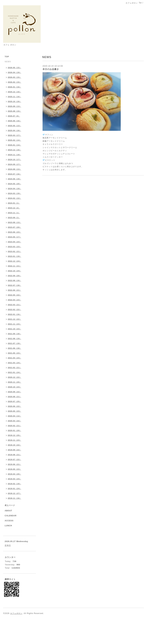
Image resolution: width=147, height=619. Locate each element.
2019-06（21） (14, 464)
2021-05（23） (14, 353)
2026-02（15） (14, 82)
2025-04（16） (14, 130)
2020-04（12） (14, 416)
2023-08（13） (14, 222)
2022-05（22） (14, 295)
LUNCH (8, 526)
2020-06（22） (14, 406)
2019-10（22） (14, 445)
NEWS (8, 62)
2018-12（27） (14, 493)
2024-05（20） (14, 184)
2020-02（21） (14, 426)
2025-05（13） (14, 126)
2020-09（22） (14, 392)
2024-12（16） (14, 150)
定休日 (8, 545)
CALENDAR (10, 516)
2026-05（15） (14, 68)
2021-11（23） (14, 324)
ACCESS (9, 521)
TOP (7, 57)
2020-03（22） (14, 421)
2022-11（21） (14, 266)
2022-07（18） (14, 285)
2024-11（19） (14, 155)
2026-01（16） (14, 87)
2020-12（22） (14, 377)
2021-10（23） (14, 329)
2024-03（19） (14, 193)
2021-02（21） (14, 367)
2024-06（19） (14, 179)
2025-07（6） (14, 116)
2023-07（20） (14, 227)
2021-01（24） (14, 372)
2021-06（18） (14, 348)
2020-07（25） (14, 401)
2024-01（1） (14, 203)
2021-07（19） (14, 343)
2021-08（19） (14, 338)
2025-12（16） (14, 92)
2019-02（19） (14, 484)
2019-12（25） (14, 435)
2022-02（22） (14, 309)
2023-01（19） (14, 256)
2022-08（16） (14, 280)
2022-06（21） (14, 290)
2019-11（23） (14, 440)
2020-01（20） (14, 430)
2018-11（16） (14, 498)
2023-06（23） (14, 232)
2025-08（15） (14, 111)
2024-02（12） (14, 198)
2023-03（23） (14, 247)
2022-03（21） (14, 305)
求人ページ (10, 505)
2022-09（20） (14, 276)
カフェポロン (16, 613)
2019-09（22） (14, 450)
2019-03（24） (14, 479)
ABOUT (8, 511)
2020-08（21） (14, 397)
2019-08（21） (14, 455)
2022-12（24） (14, 261)
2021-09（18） (14, 334)
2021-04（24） (14, 358)
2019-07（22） (14, 459)
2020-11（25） (14, 382)
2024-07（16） (14, 174)
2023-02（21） (14, 251)
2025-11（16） (14, 97)
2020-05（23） (14, 411)
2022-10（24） (14, 271)
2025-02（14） (14, 140)
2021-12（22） (14, 319)
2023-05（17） (14, 237)
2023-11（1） (14, 213)
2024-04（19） (14, 188)
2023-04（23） (14, 242)
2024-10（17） (14, 159)
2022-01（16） (14, 314)
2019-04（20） (14, 474)
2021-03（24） (14, 363)
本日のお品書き (51, 69)
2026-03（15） (14, 77)
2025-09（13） (14, 106)
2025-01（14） (14, 145)
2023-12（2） (14, 208)
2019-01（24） (14, 488)
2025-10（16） (14, 101)
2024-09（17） (14, 164)
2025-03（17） (14, 135)
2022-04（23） (14, 300)
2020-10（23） (14, 387)
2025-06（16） (14, 121)
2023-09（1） (14, 218)
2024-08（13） (14, 169)
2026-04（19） (14, 72)
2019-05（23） (14, 469)
